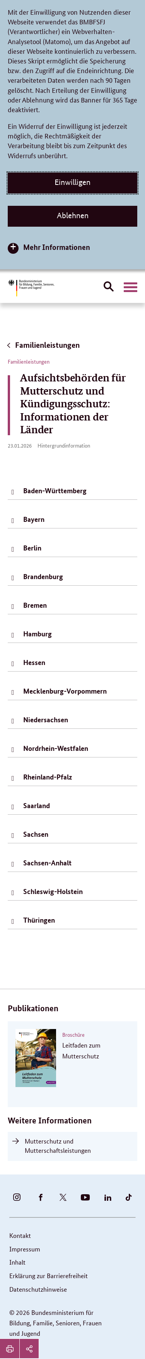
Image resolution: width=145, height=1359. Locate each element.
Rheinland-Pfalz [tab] (47, 776)
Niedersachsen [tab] (45, 719)
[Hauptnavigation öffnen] (130, 287)
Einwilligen (72, 182)
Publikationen (33, 1008)
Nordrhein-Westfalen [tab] (55, 748)
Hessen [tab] (34, 662)
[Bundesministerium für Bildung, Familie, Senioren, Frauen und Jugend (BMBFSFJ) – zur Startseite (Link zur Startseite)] (31, 288)
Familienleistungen (43, 345)
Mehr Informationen (56, 247)
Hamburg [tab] (37, 633)
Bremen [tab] (35, 605)
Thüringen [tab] (39, 920)
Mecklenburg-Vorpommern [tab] (65, 691)
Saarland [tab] (36, 805)
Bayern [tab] (33, 519)
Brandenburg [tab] (43, 576)
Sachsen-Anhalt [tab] (47, 862)
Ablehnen (73, 215)
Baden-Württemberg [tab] (55, 490)
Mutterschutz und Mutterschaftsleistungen (58, 1145)
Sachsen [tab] (35, 834)
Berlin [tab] (32, 547)
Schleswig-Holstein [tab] (53, 891)
